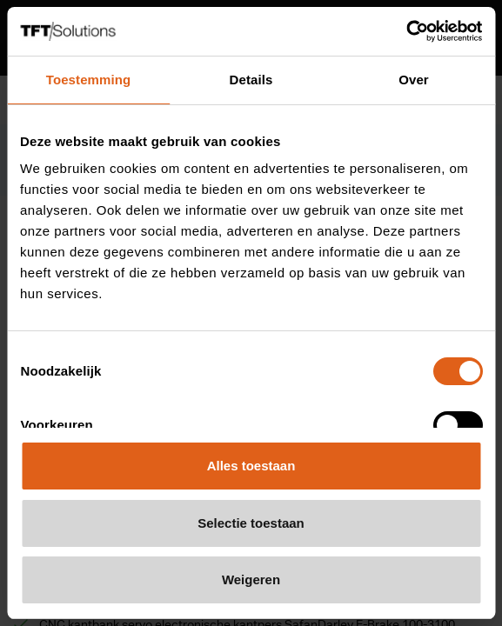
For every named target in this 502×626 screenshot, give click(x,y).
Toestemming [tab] (88, 79)
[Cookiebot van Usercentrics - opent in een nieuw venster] (406, 31)
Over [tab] (413, 79)
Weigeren (251, 579)
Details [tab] (251, 79)
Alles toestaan (251, 465)
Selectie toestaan (251, 523)
